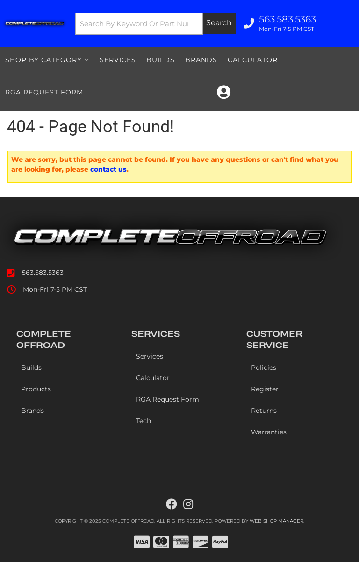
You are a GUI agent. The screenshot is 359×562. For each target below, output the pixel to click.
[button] (155, 24)
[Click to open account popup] (223, 92)
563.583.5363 (43, 272)
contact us (108, 169)
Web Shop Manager (276, 521)
